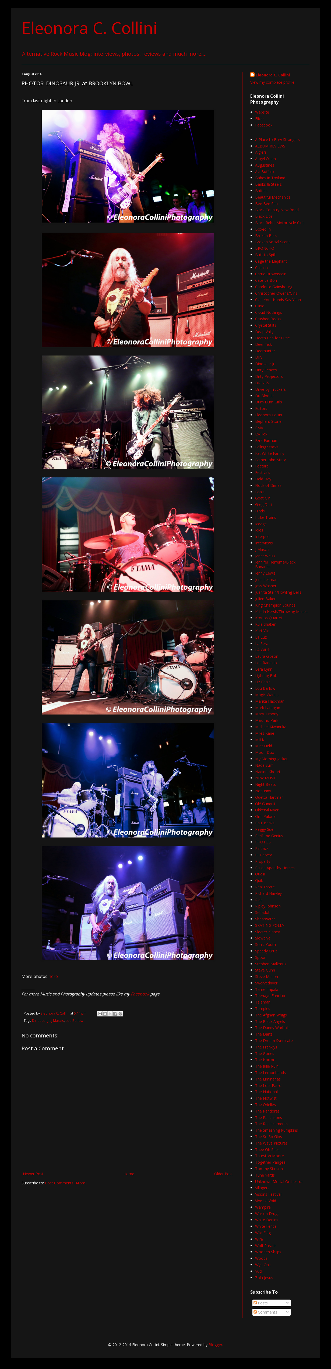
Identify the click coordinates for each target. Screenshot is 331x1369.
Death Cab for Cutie (272, 337)
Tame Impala (266, 989)
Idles (259, 530)
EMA (259, 427)
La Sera (261, 643)
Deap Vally (264, 331)
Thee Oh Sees (267, 1149)
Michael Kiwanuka (270, 726)
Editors (261, 408)
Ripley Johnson (268, 906)
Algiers (261, 152)
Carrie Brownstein (270, 273)
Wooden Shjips (268, 1251)
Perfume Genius (269, 835)
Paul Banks (264, 822)
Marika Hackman (269, 701)
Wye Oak (263, 1264)
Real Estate (265, 886)
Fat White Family (269, 453)
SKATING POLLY (269, 925)
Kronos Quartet (268, 617)
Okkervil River (267, 809)
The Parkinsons (268, 1117)
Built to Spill (265, 254)
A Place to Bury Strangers (277, 139)
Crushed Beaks (268, 318)
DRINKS (262, 382)
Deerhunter (265, 350)
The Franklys (266, 1047)
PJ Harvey (263, 854)
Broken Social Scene (273, 241)
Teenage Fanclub (270, 995)
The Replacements (271, 1123)
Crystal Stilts (265, 325)
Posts (260, 1302)
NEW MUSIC (266, 777)
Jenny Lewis (265, 573)
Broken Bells (266, 235)
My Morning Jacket (271, 758)
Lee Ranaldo (266, 662)
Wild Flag (263, 1232)
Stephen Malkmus (270, 963)
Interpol (262, 536)
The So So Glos (268, 1136)
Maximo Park (266, 720)
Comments (265, 1312)
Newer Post (33, 1173)
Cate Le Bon (266, 280)
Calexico (262, 267)
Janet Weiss (265, 555)
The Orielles (265, 1104)
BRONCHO (264, 248)
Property (262, 861)
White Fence (266, 1226)
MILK (259, 739)
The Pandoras (267, 1111)
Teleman (262, 1002)
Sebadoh (262, 912)
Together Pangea (270, 1162)
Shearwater (265, 918)
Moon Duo (264, 752)
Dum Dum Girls (268, 401)
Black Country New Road (277, 209)
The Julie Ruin (267, 1066)
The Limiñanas (268, 1079)
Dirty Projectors (269, 376)
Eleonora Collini (268, 414)
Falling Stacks (267, 446)
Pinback (262, 848)
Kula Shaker (265, 624)
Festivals (262, 472)
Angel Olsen (265, 158)
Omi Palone (265, 816)
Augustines (264, 165)
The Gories (264, 1053)
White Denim (266, 1219)
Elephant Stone (268, 421)
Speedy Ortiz (266, 950)
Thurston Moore (269, 1155)
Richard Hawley (268, 893)
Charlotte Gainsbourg (273, 286)
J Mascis (57, 1020)
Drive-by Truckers (270, 389)
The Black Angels (270, 1021)
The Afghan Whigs (271, 1015)
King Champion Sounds (275, 605)
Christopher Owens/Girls (276, 293)
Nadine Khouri (267, 771)
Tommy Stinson (269, 1168)
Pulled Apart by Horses (275, 867)
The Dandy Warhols (272, 1027)
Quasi (260, 874)
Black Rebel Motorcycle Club (280, 222)
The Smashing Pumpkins (276, 1130)
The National (266, 1091)
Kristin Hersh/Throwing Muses (281, 611)
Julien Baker (265, 598)
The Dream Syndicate (274, 1040)
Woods (261, 1258)
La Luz (261, 637)
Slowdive (262, 938)
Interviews (264, 543)
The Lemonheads (270, 1072)
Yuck (259, 1271)
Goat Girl (262, 498)
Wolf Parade (266, 1245)
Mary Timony (266, 713)
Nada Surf (264, 765)
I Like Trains (265, 517)
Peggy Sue (264, 829)
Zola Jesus (264, 1277)
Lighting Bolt (266, 675)
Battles (261, 190)
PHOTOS (263, 841)
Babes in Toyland (270, 177)
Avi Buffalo (264, 171)
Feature (262, 466)
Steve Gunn (265, 970)
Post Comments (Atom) (66, 1182)
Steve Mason (266, 976)
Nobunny (263, 790)
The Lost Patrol (268, 1085)
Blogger (215, 1344)
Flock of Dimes (268, 485)
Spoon (260, 957)
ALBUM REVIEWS (270, 146)
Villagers (262, 1187)
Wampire (263, 1207)
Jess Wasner (265, 585)
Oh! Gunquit (265, 803)
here (53, 976)
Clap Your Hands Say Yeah (278, 299)
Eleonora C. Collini (89, 28)
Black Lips (264, 216)
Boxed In (263, 229)
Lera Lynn (263, 669)
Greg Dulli (263, 504)
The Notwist (266, 1098)
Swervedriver (266, 983)
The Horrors (265, 1059)
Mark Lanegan (267, 707)
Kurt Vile (262, 630)
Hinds (260, 510)
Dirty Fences (266, 369)
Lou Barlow (74, 1020)
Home (129, 1173)
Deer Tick (263, 344)
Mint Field (263, 745)
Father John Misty (270, 459)
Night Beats (265, 784)
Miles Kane (264, 733)
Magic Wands (267, 694)
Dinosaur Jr (41, 1020)
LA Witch (262, 649)
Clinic (259, 305)
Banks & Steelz (268, 184)
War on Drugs (267, 1213)
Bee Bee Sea (266, 203)
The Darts (264, 1034)
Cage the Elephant (271, 261)
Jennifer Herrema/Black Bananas (275, 564)
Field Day (263, 478)
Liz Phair (262, 681)
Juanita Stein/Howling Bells (278, 592)
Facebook (140, 994)
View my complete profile (272, 82)
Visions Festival (268, 1194)
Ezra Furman (266, 440)
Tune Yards (265, 1175)
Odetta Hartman (269, 797)
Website (262, 112)
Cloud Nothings (268, 312)
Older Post (223, 1173)
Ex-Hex (261, 434)
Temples (262, 1008)
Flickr (259, 118)
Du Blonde (264, 395)
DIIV (258, 357)
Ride (259, 899)
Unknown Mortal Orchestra (278, 1181)
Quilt (259, 880)
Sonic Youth (265, 944)
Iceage (261, 523)
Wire (259, 1239)
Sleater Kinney (267, 931)
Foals (260, 491)
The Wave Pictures (271, 1143)
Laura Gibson (266, 656)
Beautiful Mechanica (273, 197)
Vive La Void (265, 1200)
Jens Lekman (266, 579)
